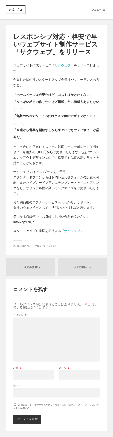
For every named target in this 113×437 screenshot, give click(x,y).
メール (64, 368)
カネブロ (15, 9)
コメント (20, 315)
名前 (17, 368)
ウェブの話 (49, 245)
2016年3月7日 (22, 245)
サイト (17, 385)
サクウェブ (63, 65)
